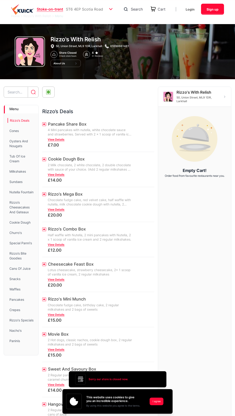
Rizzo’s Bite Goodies (17, 255)
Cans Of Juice (20, 268)
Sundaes (15, 182)
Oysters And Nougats (18, 143)
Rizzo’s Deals (19, 120)
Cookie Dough (20, 222)
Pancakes (16, 299)
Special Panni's (20, 243)
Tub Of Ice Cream (17, 158)
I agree (157, 401)
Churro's (15, 233)
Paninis (14, 341)
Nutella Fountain (21, 192)
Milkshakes (17, 171)
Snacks (14, 279)
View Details (56, 139)
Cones (14, 131)
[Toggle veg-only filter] (48, 92)
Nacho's (15, 330)
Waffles (14, 289)
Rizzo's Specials (21, 320)
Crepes (14, 310)
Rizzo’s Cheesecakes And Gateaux (19, 207)
